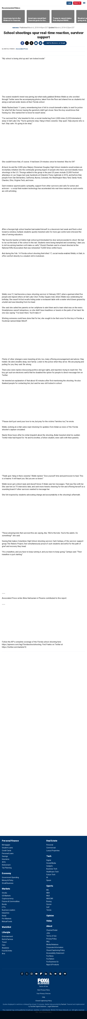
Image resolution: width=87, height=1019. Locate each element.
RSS (51, 974)
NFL (47, 890)
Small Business (7, 883)
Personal (49, 845)
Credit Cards (6, 851)
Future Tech (50, 875)
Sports (49, 886)
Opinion (50, 915)
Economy (6, 873)
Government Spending (10, 877)
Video (49, 921)
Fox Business (9, 3)
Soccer (49, 904)
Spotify (60, 974)
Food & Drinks (7, 951)
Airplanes (5, 948)
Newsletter (55, 974)
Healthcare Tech (52, 872)
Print (36, 43)
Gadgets (49, 866)
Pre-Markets (6, 919)
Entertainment (7, 936)
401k (4, 862)
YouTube (36, 974)
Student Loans (7, 848)
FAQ (47, 942)
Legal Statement (52, 1006)
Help (43, 997)
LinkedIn (46, 974)
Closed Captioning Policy (55, 950)
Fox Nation (50, 959)
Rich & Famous (7, 939)
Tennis (48, 910)
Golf (47, 907)
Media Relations (52, 944)
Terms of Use (51, 936)
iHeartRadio (65, 974)
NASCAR (49, 899)
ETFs (4, 907)
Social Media (51, 863)
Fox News (50, 956)
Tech (48, 856)
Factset (63, 1004)
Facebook (22, 43)
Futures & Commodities (11, 901)
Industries (5, 913)
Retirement (6, 865)
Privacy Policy (51, 939)
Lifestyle (6, 932)
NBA (48, 893)
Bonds (4, 904)
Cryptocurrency (7, 899)
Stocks (4, 893)
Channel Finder (52, 930)
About (49, 926)
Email (40, 43)
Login (69, 3)
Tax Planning (7, 868)
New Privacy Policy (43, 990)
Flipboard (41, 974)
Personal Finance (10, 840)
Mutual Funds (7, 921)
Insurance (5, 859)
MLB (48, 896)
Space (48, 880)
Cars (3, 945)
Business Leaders (8, 910)
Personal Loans (7, 853)
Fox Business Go (52, 962)
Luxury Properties (53, 851)
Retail (4, 916)
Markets (6, 888)
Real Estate (51, 840)
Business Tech (51, 869)
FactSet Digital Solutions (38, 1006)
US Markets (6, 896)
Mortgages (6, 845)
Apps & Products (52, 965)
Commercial (51, 848)
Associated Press (22, 49)
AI (47, 877)
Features (15, 28)
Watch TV (77, 3)
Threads (31, 43)
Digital (48, 860)
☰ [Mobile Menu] (84, 3)
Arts (3, 954)
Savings (5, 856)
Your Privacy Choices (44, 993)
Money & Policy (7, 880)
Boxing (48, 901)
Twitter (27, 43)
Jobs (48, 933)
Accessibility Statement (55, 953)
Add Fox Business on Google (55, 43)
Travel (4, 942)
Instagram (31, 974)
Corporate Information (54, 947)
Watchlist (6, 927)
